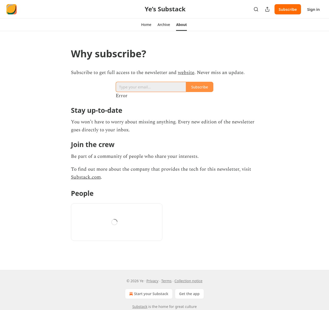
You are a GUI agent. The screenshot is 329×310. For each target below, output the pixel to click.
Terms (166, 280)
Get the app (189, 293)
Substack (140, 306)
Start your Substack (148, 294)
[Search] (256, 9)
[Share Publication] (267, 9)
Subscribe (288, 9)
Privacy (152, 280)
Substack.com (86, 177)
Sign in (313, 9)
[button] (146, 25)
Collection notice (189, 280)
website (186, 72)
